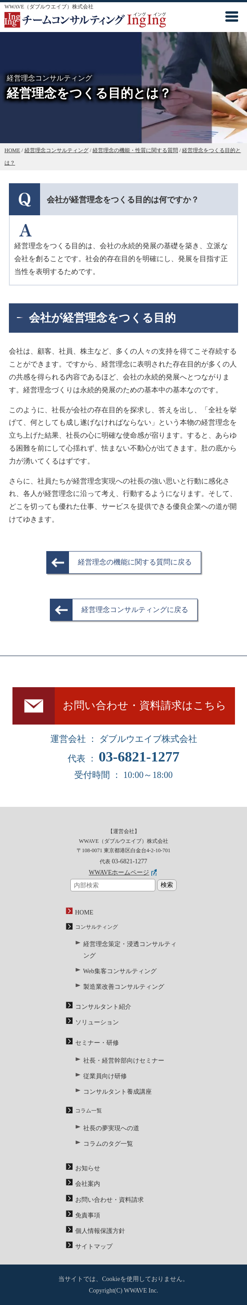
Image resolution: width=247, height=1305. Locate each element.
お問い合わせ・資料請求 (109, 1199)
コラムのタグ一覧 (108, 1143)
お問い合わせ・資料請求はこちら (145, 705)
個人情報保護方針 (100, 1231)
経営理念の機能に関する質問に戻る (135, 562)
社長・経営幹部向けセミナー (123, 1060)
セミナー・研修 (97, 1042)
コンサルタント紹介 (103, 1006)
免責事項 (87, 1215)
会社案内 (87, 1183)
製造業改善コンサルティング (123, 986)
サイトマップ (94, 1246)
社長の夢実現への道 (111, 1128)
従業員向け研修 (105, 1076)
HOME (84, 912)
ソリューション (97, 1022)
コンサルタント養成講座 (117, 1091)
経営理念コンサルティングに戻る (134, 609)
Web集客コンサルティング (120, 971)
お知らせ (87, 1168)
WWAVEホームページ (119, 872)
